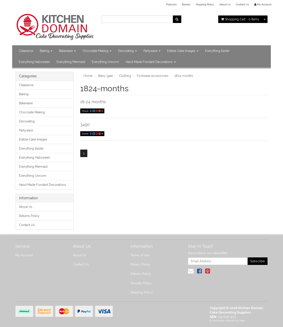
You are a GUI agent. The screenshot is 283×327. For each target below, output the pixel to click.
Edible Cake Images (183, 51)
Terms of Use (139, 255)
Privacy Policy (140, 264)
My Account (24, 255)
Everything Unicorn (105, 62)
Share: (92, 110)
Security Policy (141, 283)
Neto (242, 320)
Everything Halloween (34, 62)
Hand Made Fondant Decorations (151, 62)
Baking (46, 51)
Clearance (26, 51)
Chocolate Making (96, 51)
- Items (240, 19)
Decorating (127, 51)
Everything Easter (217, 51)
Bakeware (67, 51)
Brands (186, 4)
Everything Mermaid (71, 62)
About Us (225, 4)
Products (171, 4)
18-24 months (93, 101)
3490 (85, 124)
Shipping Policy (205, 4)
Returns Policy (29, 216)
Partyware (152, 51)
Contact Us (242, 4)
